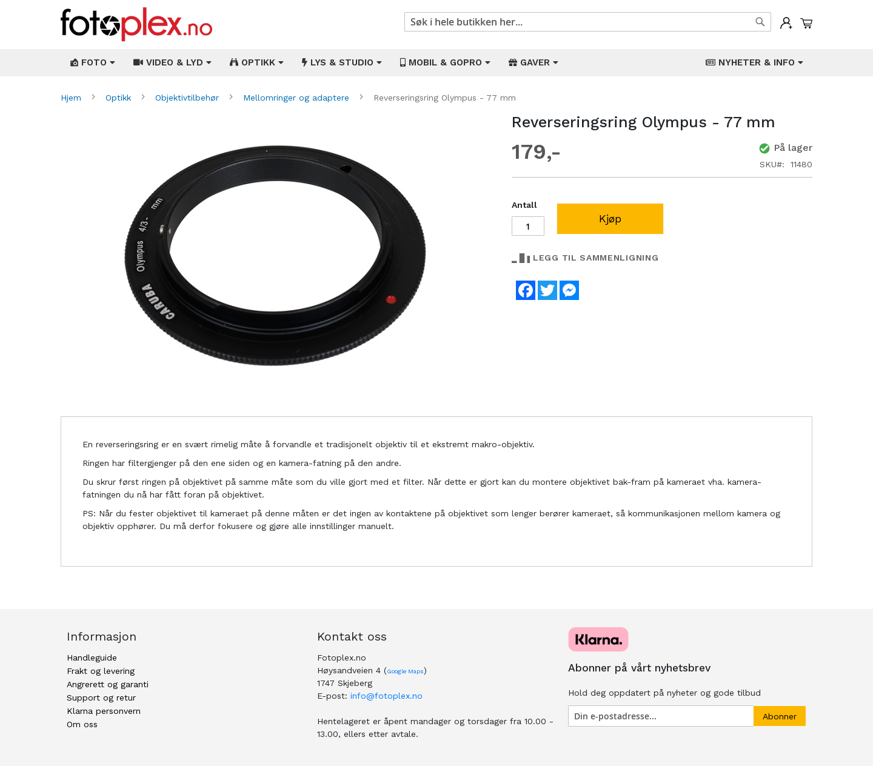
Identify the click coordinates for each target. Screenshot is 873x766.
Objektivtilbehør (188, 97)
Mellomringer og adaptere (297, 97)
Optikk (119, 97)
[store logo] (136, 24)
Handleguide (92, 657)
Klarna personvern (104, 711)
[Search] (760, 22)
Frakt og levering (101, 671)
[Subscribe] (779, 716)
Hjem (72, 97)
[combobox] (587, 22)
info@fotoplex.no (386, 696)
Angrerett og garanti (108, 684)
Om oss (82, 724)
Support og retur (101, 697)
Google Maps (405, 671)
